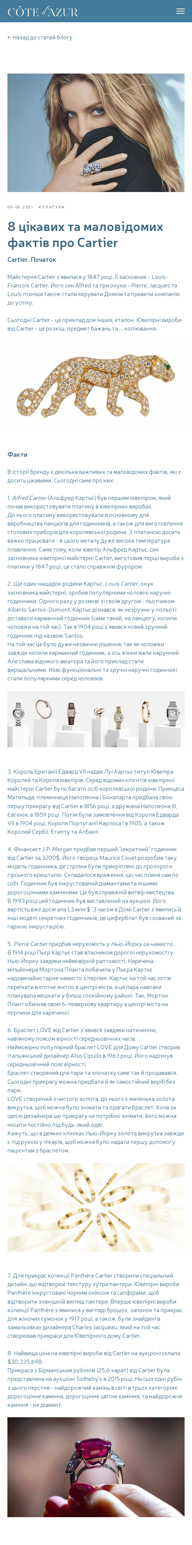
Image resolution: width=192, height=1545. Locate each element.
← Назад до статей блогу (40, 36)
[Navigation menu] (180, 11)
